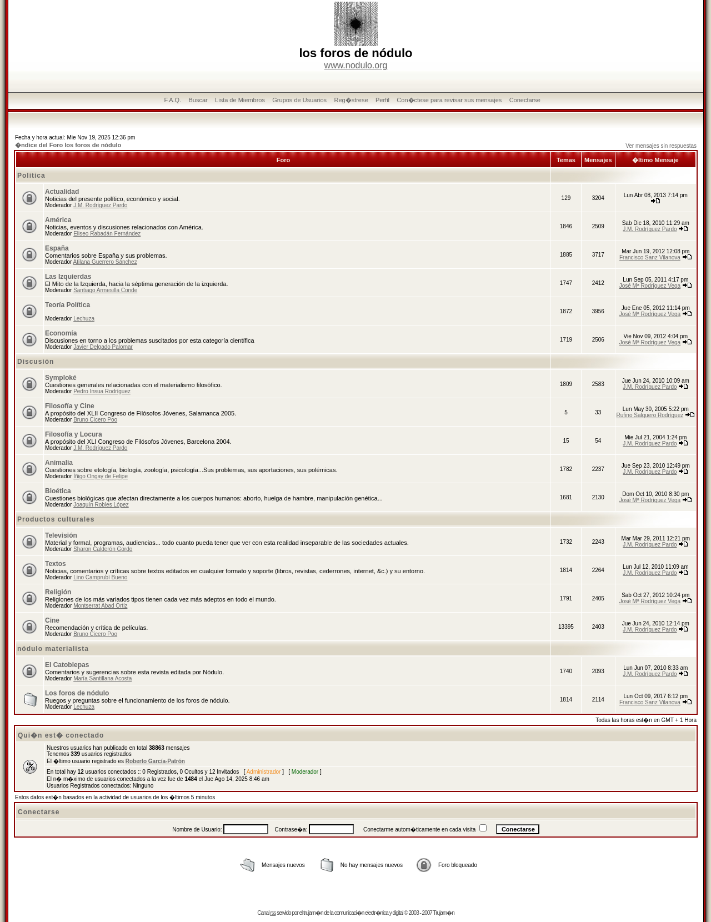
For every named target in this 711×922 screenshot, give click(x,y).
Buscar (197, 100)
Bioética (58, 491)
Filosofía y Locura (73, 434)
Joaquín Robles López (101, 505)
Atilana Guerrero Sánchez (105, 262)
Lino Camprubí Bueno (100, 577)
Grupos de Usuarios (299, 100)
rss (273, 913)
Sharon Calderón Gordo (102, 549)
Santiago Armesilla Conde (105, 290)
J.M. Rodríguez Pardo (100, 205)
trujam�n (313, 913)
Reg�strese (351, 100)
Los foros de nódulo (77, 693)
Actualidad (62, 192)
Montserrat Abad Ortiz (100, 606)
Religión (58, 592)
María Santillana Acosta (102, 678)
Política (31, 175)
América (58, 220)
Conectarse (524, 100)
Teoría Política (67, 305)
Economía (61, 333)
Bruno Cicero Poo (95, 420)
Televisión (61, 535)
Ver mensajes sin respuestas (661, 146)
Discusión (35, 361)
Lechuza (83, 318)
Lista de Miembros (240, 100)
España (57, 248)
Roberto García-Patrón (155, 761)
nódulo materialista (53, 649)
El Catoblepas (67, 665)
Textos (55, 564)
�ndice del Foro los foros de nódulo (68, 145)
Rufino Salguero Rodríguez (650, 415)
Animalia (59, 463)
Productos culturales (55, 519)
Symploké (61, 378)
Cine (52, 620)
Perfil (382, 100)
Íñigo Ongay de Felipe (100, 476)
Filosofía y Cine (69, 406)
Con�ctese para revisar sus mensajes (449, 100)
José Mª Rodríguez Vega (649, 286)
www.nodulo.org (356, 65)
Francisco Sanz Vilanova (649, 257)
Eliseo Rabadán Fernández (107, 234)
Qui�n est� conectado (61, 735)
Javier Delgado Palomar (103, 347)
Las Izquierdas (68, 276)
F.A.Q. (173, 100)
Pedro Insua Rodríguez (102, 391)
